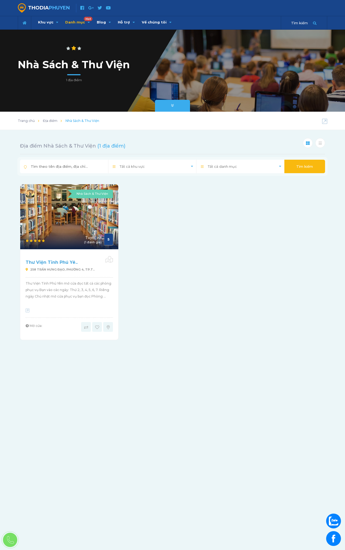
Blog (104, 22)
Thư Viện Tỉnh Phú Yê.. (52, 262)
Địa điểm (50, 121)
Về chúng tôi (156, 22)
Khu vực (48, 22)
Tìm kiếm (304, 166)
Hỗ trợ (126, 22)
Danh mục (78, 20)
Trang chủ (26, 121)
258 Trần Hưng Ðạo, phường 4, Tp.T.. (60, 269)
